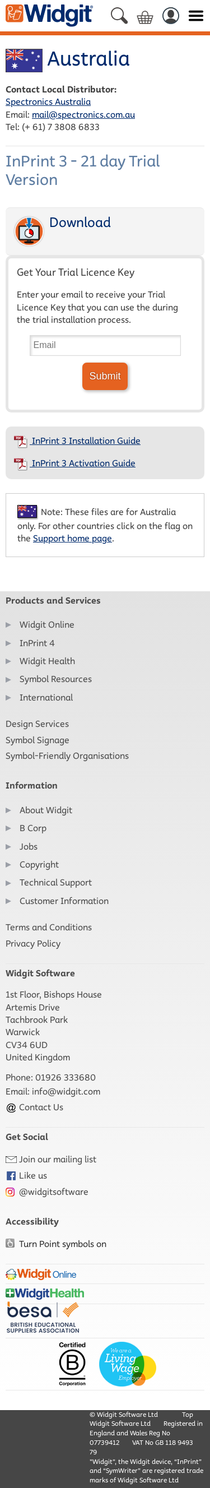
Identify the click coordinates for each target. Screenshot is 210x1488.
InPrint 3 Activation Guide (75, 463)
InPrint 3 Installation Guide (77, 440)
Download (61, 231)
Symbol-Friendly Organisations (67, 755)
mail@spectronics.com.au (83, 114)
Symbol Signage (37, 740)
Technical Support (56, 882)
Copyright (39, 864)
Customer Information (64, 901)
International (46, 697)
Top (187, 1414)
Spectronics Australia (48, 101)
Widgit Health (47, 661)
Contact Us (34, 1107)
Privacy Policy (33, 943)
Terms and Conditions (49, 927)
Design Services (37, 723)
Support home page (72, 538)
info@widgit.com (66, 1091)
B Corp (33, 828)
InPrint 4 (37, 643)
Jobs (29, 846)
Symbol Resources (56, 679)
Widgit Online (47, 624)
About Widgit (46, 810)
